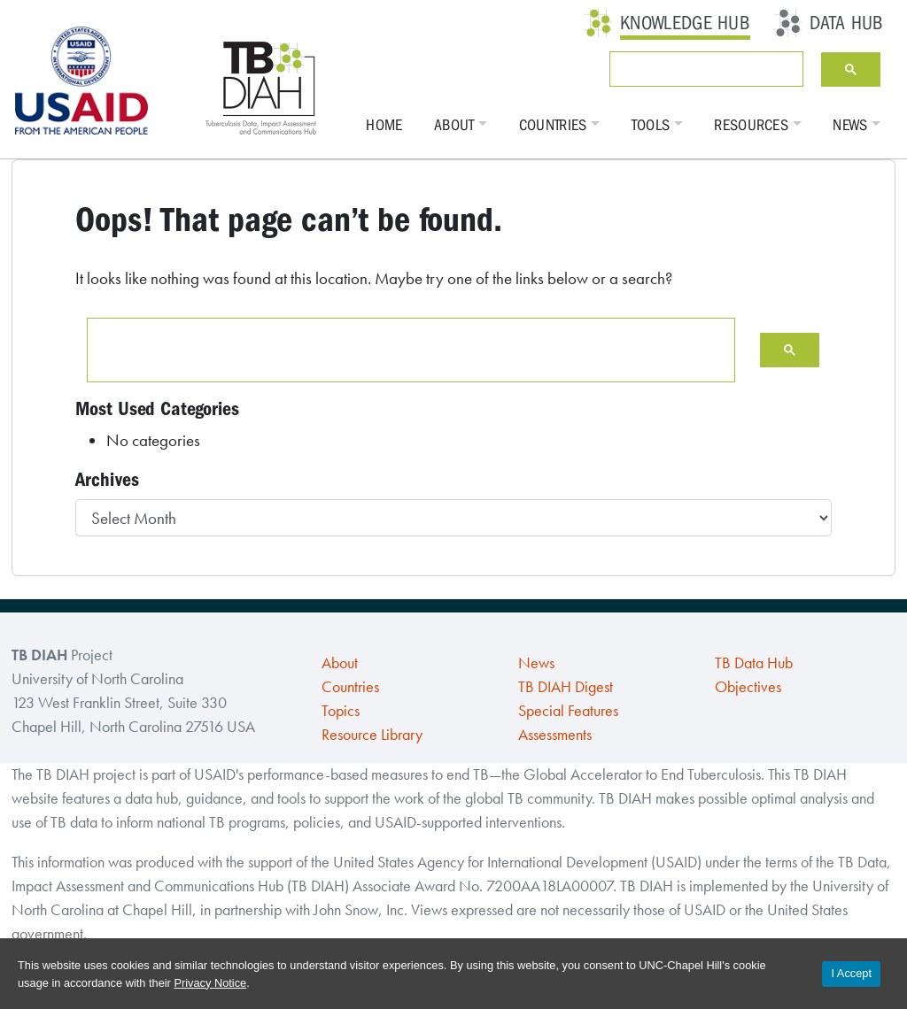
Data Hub (846, 23)
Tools (651, 125)
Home (384, 125)
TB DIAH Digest (565, 687)
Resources (751, 125)
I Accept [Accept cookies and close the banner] (851, 973)
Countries (553, 125)
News (850, 125)
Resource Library (372, 734)
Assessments (555, 734)
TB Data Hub (754, 663)
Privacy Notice (210, 983)
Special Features (568, 710)
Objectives (748, 687)
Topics (341, 710)
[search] (703, 69)
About (454, 125)
